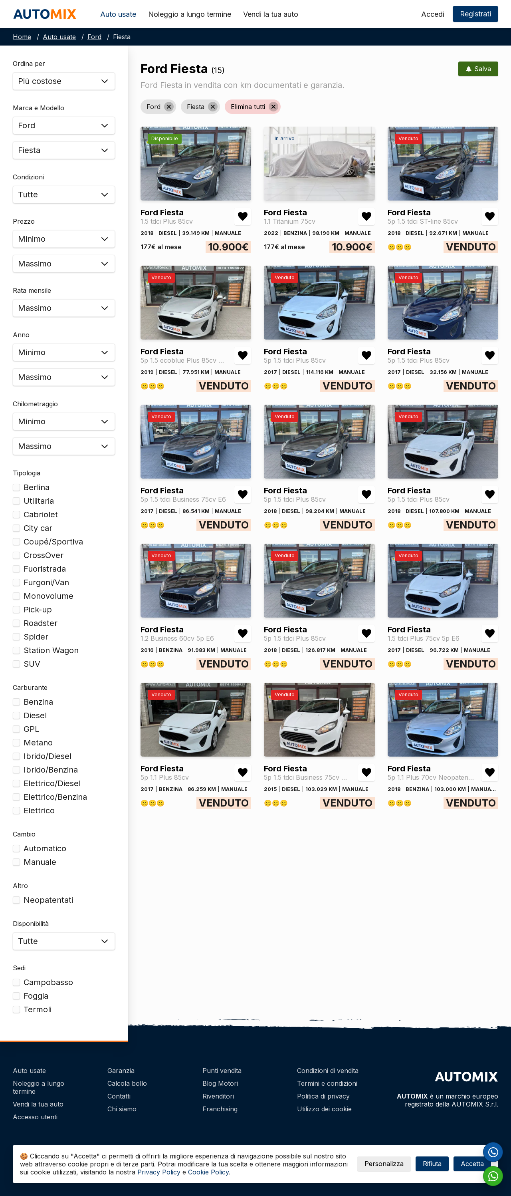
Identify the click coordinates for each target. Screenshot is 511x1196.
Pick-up (38, 609)
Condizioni (28, 177)
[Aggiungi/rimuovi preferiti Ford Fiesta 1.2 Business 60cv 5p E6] (242, 633)
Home (22, 37)
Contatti (119, 1096)
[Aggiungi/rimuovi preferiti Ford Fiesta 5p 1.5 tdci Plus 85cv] (366, 355)
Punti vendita (222, 1071)
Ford (94, 37)
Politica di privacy (323, 1096)
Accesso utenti (35, 1117)
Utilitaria (39, 501)
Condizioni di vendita (327, 1071)
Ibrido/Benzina (51, 770)
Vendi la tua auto (270, 14)
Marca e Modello (38, 108)
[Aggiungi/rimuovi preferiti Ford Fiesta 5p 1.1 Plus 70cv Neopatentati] (489, 772)
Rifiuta (432, 1164)
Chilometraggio (35, 404)
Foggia (36, 996)
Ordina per (29, 64)
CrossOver (43, 555)
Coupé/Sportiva (53, 541)
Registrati (475, 14)
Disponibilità (31, 924)
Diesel (35, 715)
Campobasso (48, 982)
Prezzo (24, 221)
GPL (31, 729)
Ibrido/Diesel (47, 756)
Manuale (40, 862)
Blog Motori (220, 1083)
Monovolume (48, 596)
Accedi (432, 14)
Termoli (37, 1009)
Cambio (24, 834)
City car (38, 528)
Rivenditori (218, 1096)
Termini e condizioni (327, 1083)
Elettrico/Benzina (55, 797)
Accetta (472, 1164)
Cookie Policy (208, 1172)
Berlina (37, 487)
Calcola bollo (127, 1083)
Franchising (220, 1109)
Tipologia (26, 473)
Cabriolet (41, 514)
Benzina (38, 702)
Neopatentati (48, 900)
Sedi (19, 968)
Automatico (45, 848)
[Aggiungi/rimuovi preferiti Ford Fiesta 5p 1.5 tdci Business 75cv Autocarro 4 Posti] (366, 772)
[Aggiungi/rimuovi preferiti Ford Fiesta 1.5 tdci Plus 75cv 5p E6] (489, 633)
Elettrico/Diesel (52, 783)
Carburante (30, 687)
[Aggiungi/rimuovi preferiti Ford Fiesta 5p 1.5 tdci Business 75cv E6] (242, 494)
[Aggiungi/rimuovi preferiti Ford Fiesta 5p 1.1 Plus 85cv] (242, 772)
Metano (38, 742)
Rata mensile (32, 290)
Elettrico (39, 810)
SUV (32, 664)
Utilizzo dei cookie (324, 1109)
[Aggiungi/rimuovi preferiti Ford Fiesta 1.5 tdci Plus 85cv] (242, 216)
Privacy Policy (158, 1172)
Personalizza (384, 1164)
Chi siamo (122, 1109)
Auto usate (118, 14)
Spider (36, 637)
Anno (21, 335)
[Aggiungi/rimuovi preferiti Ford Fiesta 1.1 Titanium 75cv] (366, 216)
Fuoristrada (45, 569)
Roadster (40, 623)
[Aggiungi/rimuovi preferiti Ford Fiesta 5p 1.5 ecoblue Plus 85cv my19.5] (242, 355)
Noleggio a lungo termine (189, 14)
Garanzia (121, 1071)
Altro (20, 886)
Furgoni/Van (46, 582)
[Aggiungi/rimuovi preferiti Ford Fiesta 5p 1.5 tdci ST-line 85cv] (489, 216)
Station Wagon (51, 650)
